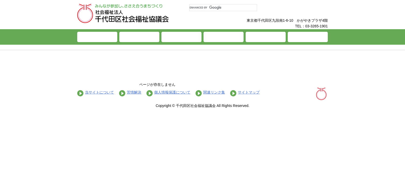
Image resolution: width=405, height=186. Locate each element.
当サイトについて (99, 92)
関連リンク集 (214, 92)
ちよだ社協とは (139, 37)
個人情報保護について (172, 92)
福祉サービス (181, 37)
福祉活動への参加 (266, 37)
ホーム (97, 37)
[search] (223, 7)
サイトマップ (249, 92)
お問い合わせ (308, 37)
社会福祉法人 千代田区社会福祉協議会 (123, 13)
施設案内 (224, 37)
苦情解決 (134, 92)
